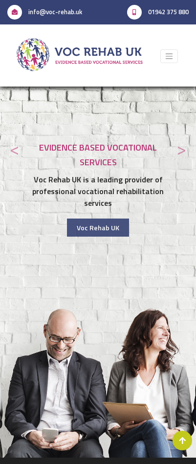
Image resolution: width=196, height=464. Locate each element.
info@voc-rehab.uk (44, 12)
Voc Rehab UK (98, 227)
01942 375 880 (158, 12)
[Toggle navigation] (169, 56)
